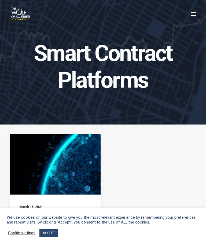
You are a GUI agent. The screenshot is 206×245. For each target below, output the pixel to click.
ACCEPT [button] (49, 233)
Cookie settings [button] (21, 233)
